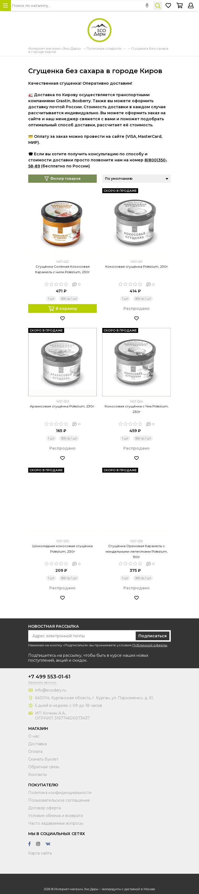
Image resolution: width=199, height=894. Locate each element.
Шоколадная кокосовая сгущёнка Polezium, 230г (62, 548)
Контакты (37, 774)
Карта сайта (40, 853)
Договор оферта (44, 808)
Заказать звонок (42, 682)
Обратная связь (43, 766)
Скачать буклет (43, 759)
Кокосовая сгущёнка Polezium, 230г (136, 266)
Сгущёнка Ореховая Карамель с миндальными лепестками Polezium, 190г (137, 551)
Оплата (35, 751)
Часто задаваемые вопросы (55, 823)
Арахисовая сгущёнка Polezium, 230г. (62, 406)
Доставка (37, 743)
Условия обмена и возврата (55, 815)
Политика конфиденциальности (60, 792)
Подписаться (152, 635)
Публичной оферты (149, 645)
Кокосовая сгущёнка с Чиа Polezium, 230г (137, 409)
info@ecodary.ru (50, 690)
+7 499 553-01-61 (49, 677)
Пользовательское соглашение (59, 800)
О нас (33, 736)
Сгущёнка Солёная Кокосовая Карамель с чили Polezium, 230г (62, 269)
